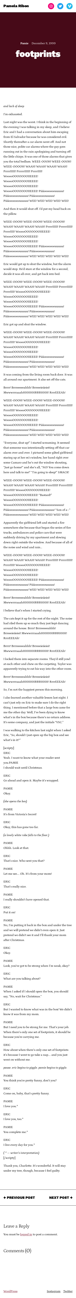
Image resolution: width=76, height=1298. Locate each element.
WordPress (10, 1291)
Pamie (24, 43)
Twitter (68, 1291)
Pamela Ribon (16, 6)
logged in (26, 1234)
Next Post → (61, 1197)
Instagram (53, 1291)
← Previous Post (19, 1197)
